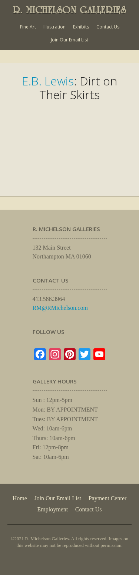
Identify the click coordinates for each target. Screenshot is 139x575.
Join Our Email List (69, 40)
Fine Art (28, 27)
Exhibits (81, 27)
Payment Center (108, 498)
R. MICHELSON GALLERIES (69, 10)
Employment (52, 509)
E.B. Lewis (48, 81)
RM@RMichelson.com (60, 308)
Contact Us (107, 27)
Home (20, 498)
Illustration (54, 27)
